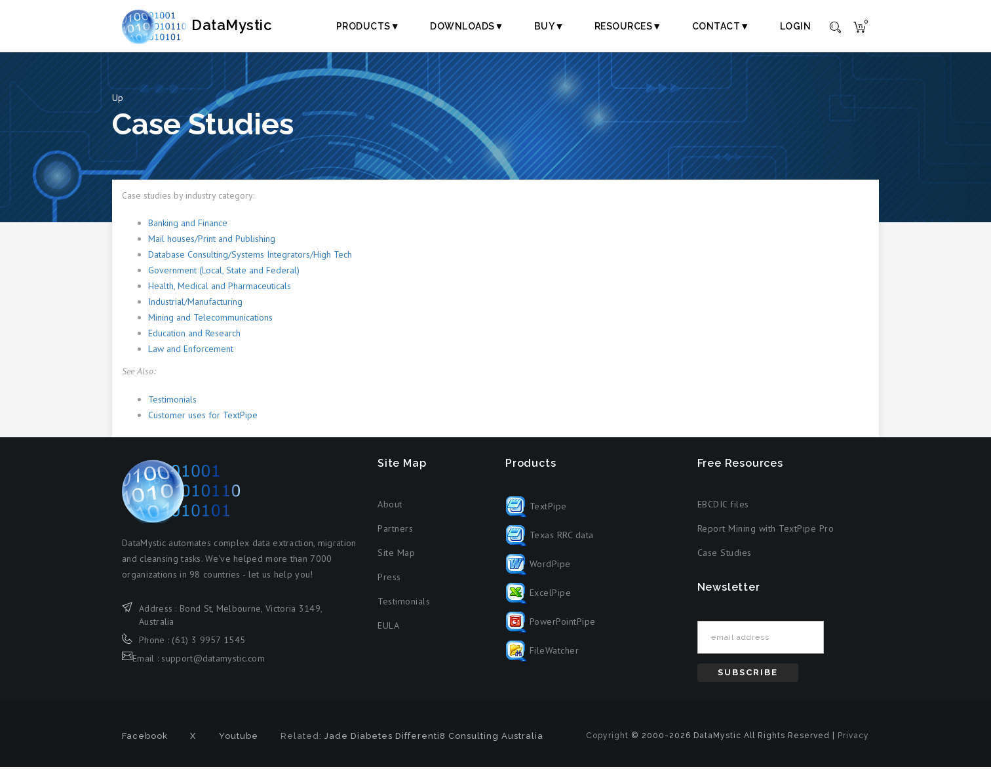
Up (117, 100)
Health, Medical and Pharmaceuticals (219, 288)
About (390, 507)
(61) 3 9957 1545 (208, 642)
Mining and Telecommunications (210, 320)
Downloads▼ (467, 26)
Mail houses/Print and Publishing (211, 241)
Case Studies (724, 555)
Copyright (607, 737)
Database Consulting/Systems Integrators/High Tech (250, 257)
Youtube (238, 738)
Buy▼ (549, 26)
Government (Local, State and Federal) (224, 273)
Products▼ (368, 26)
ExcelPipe (538, 595)
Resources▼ (628, 26)
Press (389, 579)
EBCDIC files (723, 507)
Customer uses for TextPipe (203, 417)
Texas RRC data (549, 537)
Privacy (853, 737)
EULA (388, 628)
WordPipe (538, 566)
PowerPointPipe (550, 623)
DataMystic (211, 25)
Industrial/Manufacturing (195, 304)
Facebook (145, 738)
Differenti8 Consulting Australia (469, 738)
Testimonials (172, 401)
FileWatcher (542, 652)
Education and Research (194, 336)
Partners (395, 531)
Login (795, 26)
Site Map (396, 555)
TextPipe (536, 508)
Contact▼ (721, 26)
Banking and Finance (187, 225)
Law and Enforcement (190, 351)
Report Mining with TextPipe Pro (765, 531)
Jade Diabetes (358, 738)
